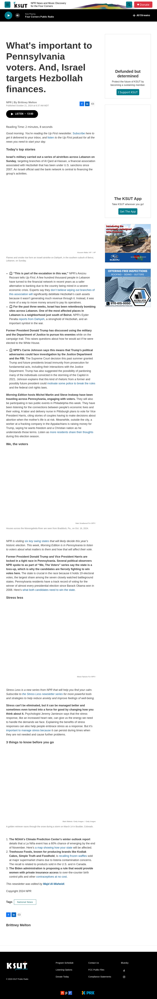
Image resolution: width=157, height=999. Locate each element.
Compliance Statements (99, 977)
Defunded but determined (127, 73)
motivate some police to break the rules (71, 383)
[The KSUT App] (128, 148)
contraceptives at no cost (51, 876)
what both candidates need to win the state (49, 589)
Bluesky (124, 963)
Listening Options (64, 970)
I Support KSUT (128, 92)
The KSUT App (128, 198)
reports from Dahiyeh (31, 319)
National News (25, 902)
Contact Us (93, 963)
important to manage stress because (28, 730)
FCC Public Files (96, 970)
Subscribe (79, 133)
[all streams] (141, 15)
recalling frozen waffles (73, 855)
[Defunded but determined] (128, 49)
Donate (144, 4)
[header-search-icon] (129, 5)
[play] (8, 15)
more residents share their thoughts (71, 432)
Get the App (128, 211)
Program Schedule (64, 963)
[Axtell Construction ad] (128, 288)
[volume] (17, 15)
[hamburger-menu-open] (7, 5)
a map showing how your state (53, 847)
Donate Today (62, 977)
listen (51, 137)
